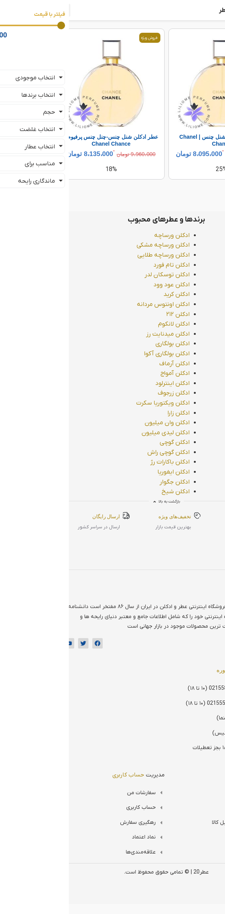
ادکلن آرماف (120, 364)
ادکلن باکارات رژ (116, 462)
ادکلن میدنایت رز (114, 334)
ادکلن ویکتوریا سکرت (109, 403)
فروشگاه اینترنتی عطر (193, 10)
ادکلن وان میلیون (113, 423)
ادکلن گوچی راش (114, 452)
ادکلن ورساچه (118, 235)
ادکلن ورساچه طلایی (109, 255)
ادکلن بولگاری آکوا (113, 354)
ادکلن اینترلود (119, 383)
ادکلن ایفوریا (119, 472)
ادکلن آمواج (121, 373)
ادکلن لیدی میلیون (112, 433)
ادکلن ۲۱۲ (124, 314)
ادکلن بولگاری (119, 344)
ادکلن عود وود (118, 285)
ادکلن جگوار (121, 482)
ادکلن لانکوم (120, 324)
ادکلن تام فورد (118, 265)
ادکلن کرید (123, 294)
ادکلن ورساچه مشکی (109, 245)
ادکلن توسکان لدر (113, 275)
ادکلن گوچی (121, 442)
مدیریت (84, 775)
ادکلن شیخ (122, 492)
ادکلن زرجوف (120, 393)
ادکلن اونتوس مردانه (109, 304)
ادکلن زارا (124, 413)
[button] (10, 10)
